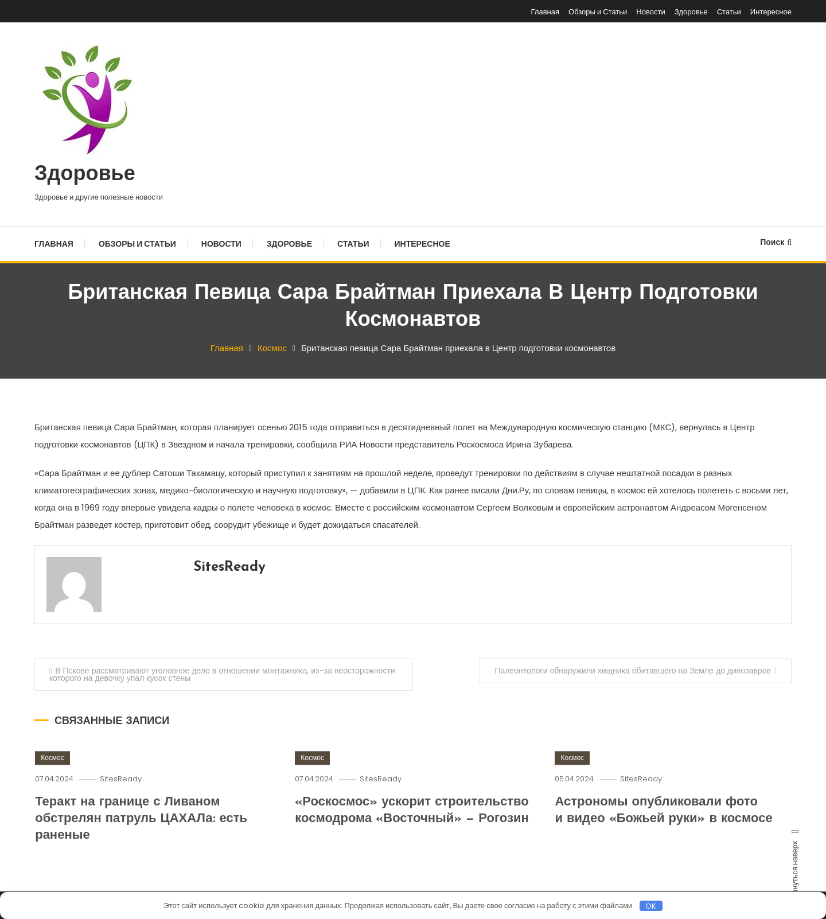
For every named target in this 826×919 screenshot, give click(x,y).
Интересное (771, 11)
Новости (650, 11)
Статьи (729, 11)
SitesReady (229, 567)
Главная (545, 11)
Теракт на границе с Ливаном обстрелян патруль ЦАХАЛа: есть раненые (141, 834)
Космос (52, 773)
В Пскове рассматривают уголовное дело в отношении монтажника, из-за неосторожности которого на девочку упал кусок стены (222, 674)
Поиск (776, 242)
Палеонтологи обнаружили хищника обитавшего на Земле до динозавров (632, 670)
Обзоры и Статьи (597, 11)
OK (650, 906)
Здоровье (691, 11)
